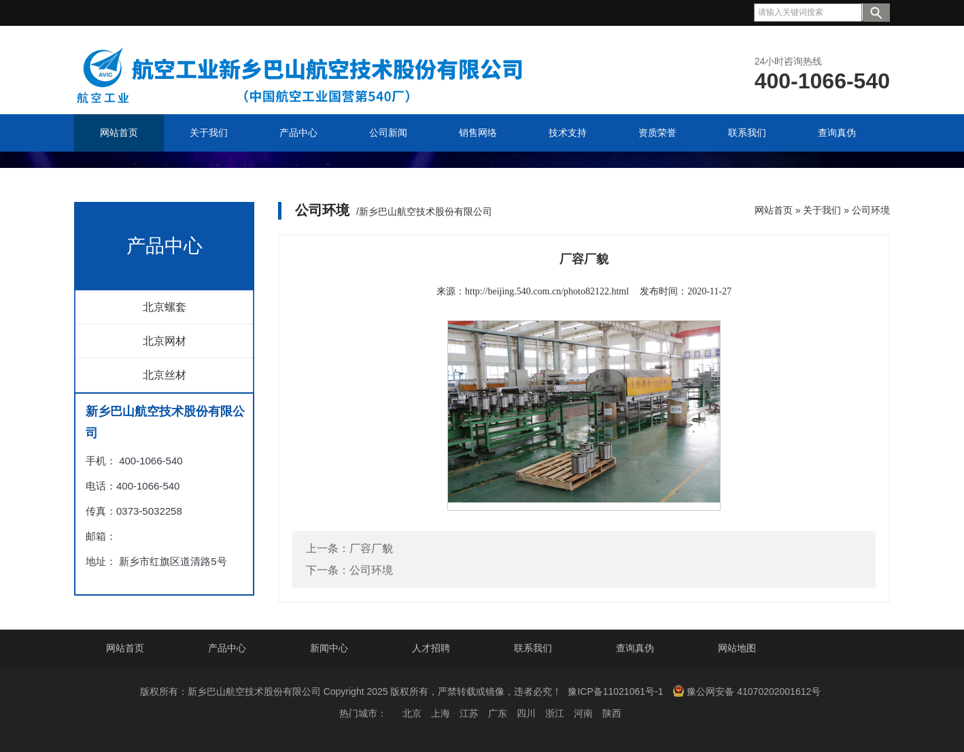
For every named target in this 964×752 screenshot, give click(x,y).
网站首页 (774, 210)
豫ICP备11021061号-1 (615, 691)
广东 (497, 713)
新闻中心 (329, 648)
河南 (583, 713)
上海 (440, 713)
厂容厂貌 (371, 548)
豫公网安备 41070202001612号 (746, 691)
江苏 (469, 713)
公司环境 (871, 210)
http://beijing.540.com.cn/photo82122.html (547, 291)
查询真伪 (635, 648)
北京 (411, 713)
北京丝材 (164, 375)
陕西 (611, 713)
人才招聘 (431, 648)
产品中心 (227, 648)
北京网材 (164, 341)
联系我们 (533, 648)
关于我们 (822, 210)
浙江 (554, 713)
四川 (526, 713)
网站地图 (737, 648)
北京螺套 (164, 307)
